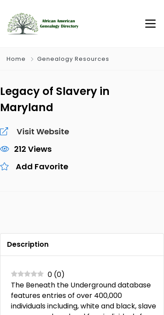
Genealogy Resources (73, 59)
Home (16, 59)
